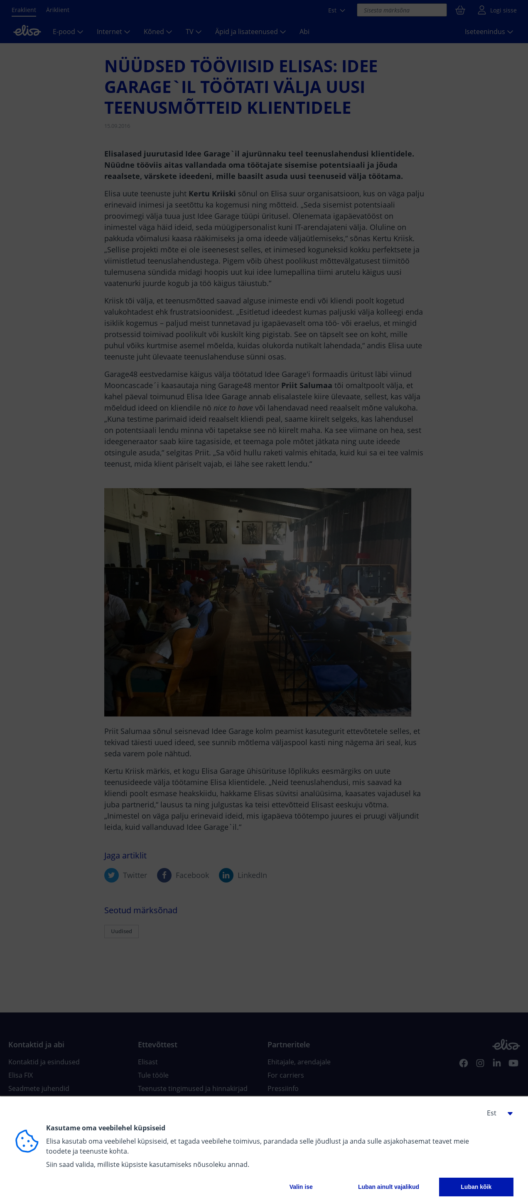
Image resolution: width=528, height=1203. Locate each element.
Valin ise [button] (301, 1186)
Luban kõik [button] (476, 1186)
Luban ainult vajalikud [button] (388, 1186)
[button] (496, 1113)
